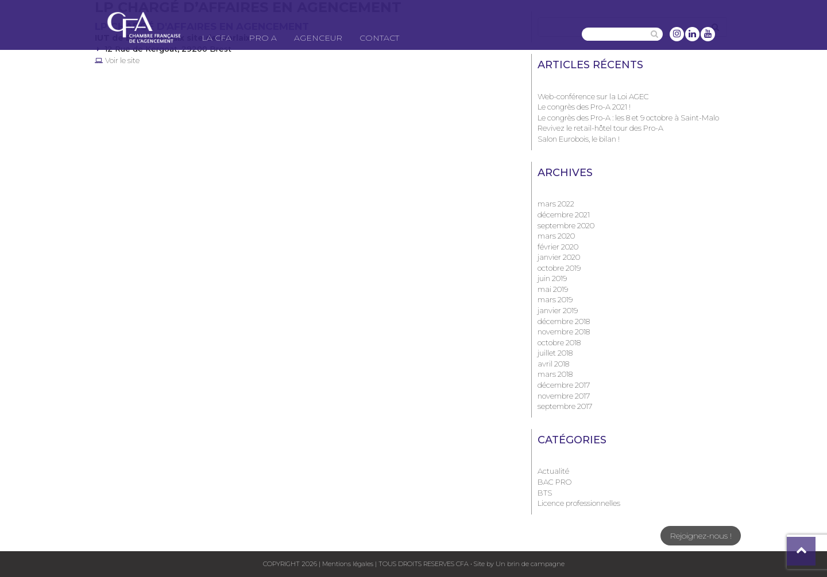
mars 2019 (555, 299)
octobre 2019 (559, 267)
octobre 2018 (559, 342)
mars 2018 (555, 374)
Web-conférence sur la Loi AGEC (593, 96)
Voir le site (122, 60)
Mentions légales (347, 564)
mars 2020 (556, 235)
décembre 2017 (564, 384)
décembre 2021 (564, 214)
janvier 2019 (558, 310)
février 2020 (558, 246)
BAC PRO (554, 481)
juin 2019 (552, 278)
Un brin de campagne (529, 564)
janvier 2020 (559, 257)
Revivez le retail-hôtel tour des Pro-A (600, 127)
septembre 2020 (566, 225)
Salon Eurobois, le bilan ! (579, 138)
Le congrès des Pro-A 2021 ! (584, 106)
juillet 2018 (555, 352)
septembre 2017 (565, 406)
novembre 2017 (564, 395)
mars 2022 (556, 203)
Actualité (553, 470)
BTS (545, 492)
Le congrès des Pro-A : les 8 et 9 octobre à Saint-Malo (628, 117)
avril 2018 (553, 363)
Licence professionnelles (579, 503)
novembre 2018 (564, 331)
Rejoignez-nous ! (701, 536)
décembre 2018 (564, 321)
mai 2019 (553, 289)
